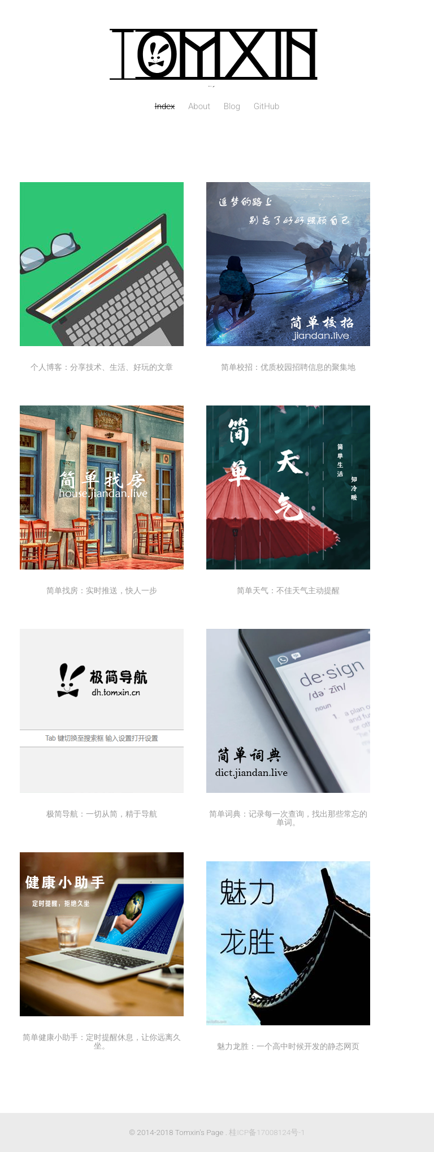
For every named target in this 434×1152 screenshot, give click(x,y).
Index (165, 106)
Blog (232, 106)
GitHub (267, 106)
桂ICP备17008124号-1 (267, 1132)
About (199, 106)
